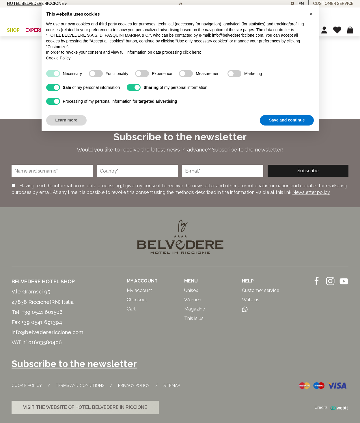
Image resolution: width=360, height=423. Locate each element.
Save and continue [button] (287, 120)
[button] (311, 13)
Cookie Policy (58, 58)
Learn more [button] (66, 120)
